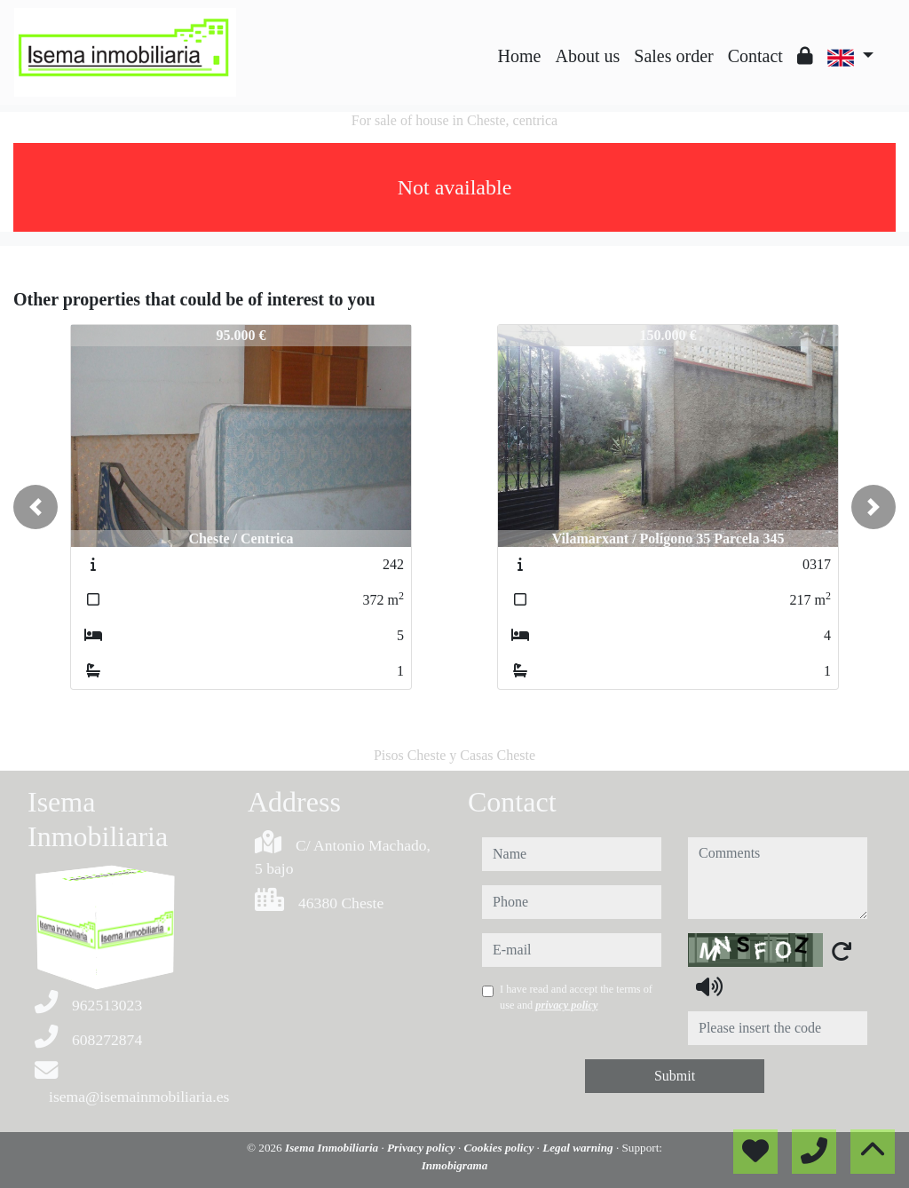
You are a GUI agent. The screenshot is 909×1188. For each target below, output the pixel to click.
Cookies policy (499, 1147)
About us (587, 56)
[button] (35, 507)
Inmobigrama (455, 1165)
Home (519, 56)
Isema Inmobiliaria (333, 1147)
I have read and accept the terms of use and (576, 997)
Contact (755, 56)
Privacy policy (422, 1147)
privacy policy (566, 1005)
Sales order (673, 56)
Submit (674, 1075)
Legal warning (579, 1147)
